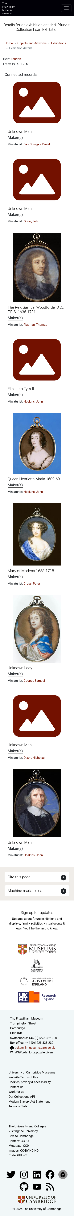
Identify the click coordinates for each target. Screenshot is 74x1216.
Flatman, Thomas (35, 324)
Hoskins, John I (34, 401)
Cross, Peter (32, 583)
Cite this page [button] (19, 877)
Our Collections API (22, 1096)
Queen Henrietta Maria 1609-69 (34, 479)
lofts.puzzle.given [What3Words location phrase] (41, 1052)
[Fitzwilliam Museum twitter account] (11, 1174)
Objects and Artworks (32, 43)
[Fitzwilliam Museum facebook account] (37, 1174)
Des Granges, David (37, 144)
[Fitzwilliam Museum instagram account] (24, 1174)
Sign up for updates (37, 912)
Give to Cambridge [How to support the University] (21, 1136)
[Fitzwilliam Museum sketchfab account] (63, 1174)
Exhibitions (58, 43)
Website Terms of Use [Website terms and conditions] (23, 1077)
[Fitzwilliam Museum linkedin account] (50, 1174)
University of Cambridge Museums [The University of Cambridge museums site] (32, 1072)
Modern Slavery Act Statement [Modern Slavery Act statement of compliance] (29, 1101)
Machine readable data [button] (27, 890)
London (16, 59)
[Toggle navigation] (66, 8)
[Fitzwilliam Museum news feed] (50, 1186)
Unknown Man (20, 131)
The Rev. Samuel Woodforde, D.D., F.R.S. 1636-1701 (36, 309)
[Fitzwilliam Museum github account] (24, 1186)
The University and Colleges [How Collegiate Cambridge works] (27, 1126)
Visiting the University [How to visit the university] (23, 1131)
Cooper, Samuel (34, 680)
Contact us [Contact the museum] (16, 1087)
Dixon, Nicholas (34, 758)
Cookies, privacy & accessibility (30, 1082)
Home (9, 43)
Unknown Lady (20, 668)
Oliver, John (31, 221)
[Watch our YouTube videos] (37, 1186)
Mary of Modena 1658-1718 (31, 571)
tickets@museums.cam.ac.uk (35, 1047)
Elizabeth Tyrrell (21, 388)
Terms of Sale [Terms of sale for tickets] (18, 1106)
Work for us (16, 1092)
